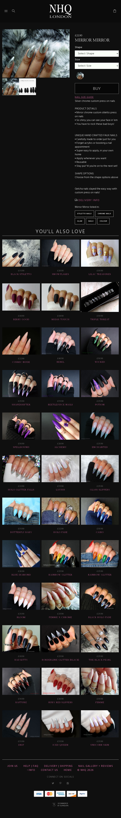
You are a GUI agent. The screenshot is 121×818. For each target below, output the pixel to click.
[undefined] (80, 75)
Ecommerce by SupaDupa (63, 804)
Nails (91, 221)
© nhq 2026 (85, 770)
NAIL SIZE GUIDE (84, 97)
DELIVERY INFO (89, 200)
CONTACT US (49, 770)
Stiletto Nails (84, 213)
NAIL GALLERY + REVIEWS (95, 766)
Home (68, 770)
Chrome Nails (104, 213)
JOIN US (12, 766)
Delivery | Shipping (58, 766)
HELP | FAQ (30, 766)
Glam (79, 221)
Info (32, 770)
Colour (103, 221)
